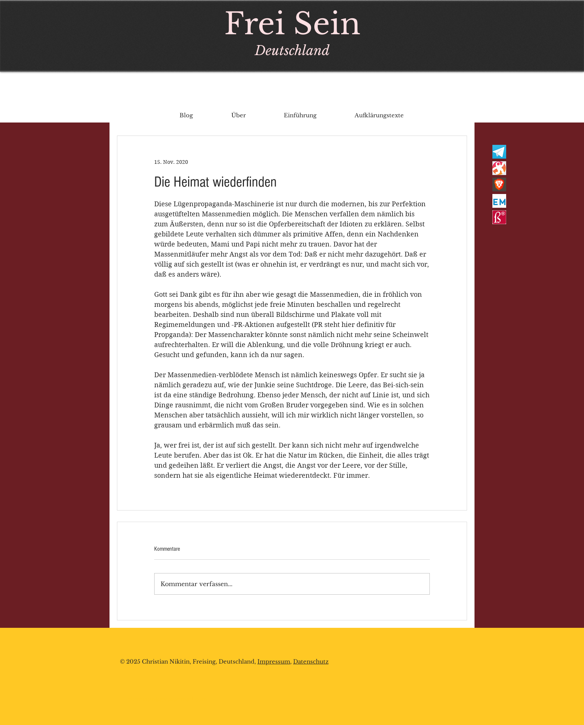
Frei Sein (292, 23)
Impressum (273, 661)
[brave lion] (499, 184)
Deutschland (292, 50)
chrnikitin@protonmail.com (167, 699)
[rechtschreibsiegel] (499, 217)
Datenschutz (310, 661)
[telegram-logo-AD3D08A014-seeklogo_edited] (499, 152)
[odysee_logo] (499, 168)
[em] (499, 201)
